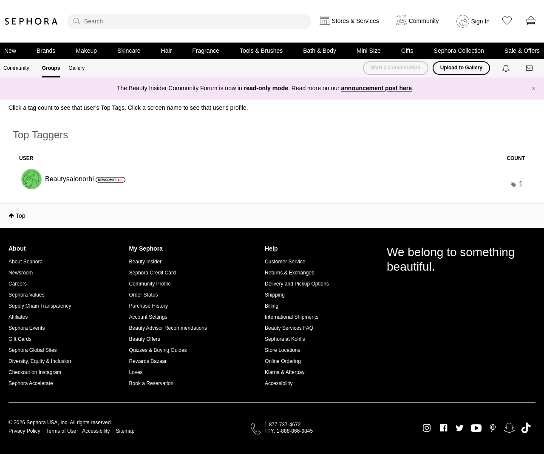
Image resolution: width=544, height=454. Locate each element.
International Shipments (291, 317)
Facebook (443, 428)
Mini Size (369, 50)
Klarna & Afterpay (284, 372)
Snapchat (509, 428)
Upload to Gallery (461, 68)
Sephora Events (26, 328)
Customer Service (285, 262)
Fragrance (205, 50)
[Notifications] (506, 68)
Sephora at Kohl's (285, 339)
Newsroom (20, 273)
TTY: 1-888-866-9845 (288, 431)
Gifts (407, 50)
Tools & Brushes (261, 50)
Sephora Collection (459, 50)
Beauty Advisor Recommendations (168, 328)
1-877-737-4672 (282, 425)
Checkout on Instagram (34, 372)
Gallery (76, 68)
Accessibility (278, 383)
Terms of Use (61, 431)
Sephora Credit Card (152, 273)
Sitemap (125, 431)
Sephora (31, 21)
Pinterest (492, 428)
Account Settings (148, 317)
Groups (51, 68)
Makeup (86, 50)
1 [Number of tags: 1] (521, 184)
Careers (17, 284)
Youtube (476, 428)
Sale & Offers (522, 50)
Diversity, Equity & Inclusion (39, 361)
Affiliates (18, 317)
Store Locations (282, 350)
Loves (136, 372)
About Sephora (25, 262)
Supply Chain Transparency (39, 306)
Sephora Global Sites (32, 350)
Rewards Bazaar (148, 361)
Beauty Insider (145, 262)
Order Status (143, 295)
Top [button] (21, 215)
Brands (46, 50)
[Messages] (529, 68)
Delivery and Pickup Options (297, 284)
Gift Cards (19, 339)
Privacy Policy (24, 431)
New (10, 50)
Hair (166, 50)
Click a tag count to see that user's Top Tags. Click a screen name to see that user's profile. (128, 107)
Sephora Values (26, 295)
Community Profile (150, 284)
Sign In (480, 21)
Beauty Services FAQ (289, 328)
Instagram (427, 428)
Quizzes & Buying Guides (158, 350)
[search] (189, 21)
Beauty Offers (144, 339)
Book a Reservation (151, 383)
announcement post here (376, 88)
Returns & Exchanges (289, 273)
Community (16, 68)
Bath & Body (319, 50)
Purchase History (148, 306)
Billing (271, 306)
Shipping (275, 295)
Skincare (128, 50)
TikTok (526, 428)
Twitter (459, 428)
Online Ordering (283, 361)
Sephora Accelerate (30, 383)
